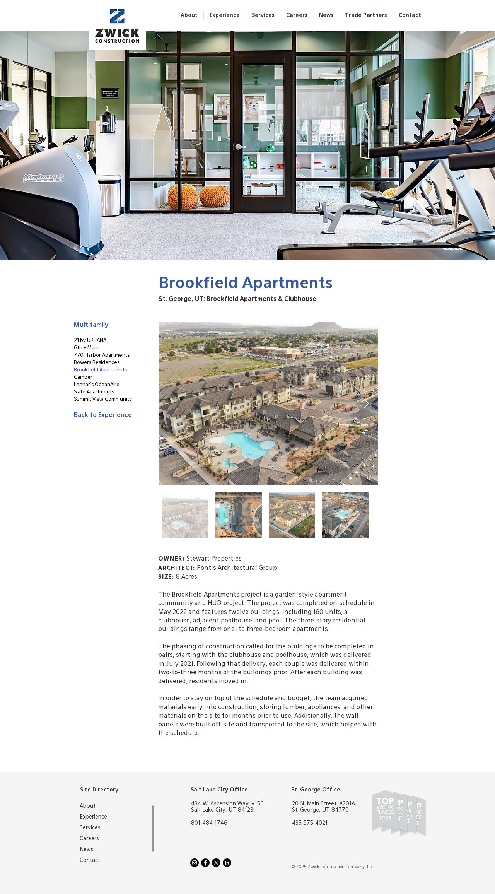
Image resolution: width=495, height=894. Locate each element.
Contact (90, 860)
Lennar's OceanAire (96, 384)
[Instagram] (194, 862)
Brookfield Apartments (100, 370)
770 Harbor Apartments (101, 355)
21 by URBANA (90, 340)
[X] (216, 862)
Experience (93, 817)
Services (90, 828)
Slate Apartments (94, 392)
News (87, 849)
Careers (89, 838)
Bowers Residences (96, 362)
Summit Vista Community (101, 399)
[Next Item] (366, 404)
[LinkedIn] (227, 862)
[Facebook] (205, 862)
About (88, 806)
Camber (83, 377)
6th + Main (86, 347)
